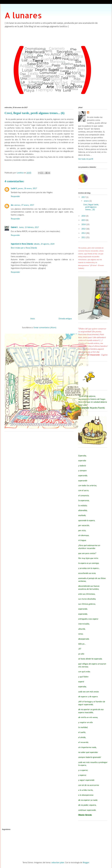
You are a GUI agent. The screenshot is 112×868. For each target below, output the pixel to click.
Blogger (86, 863)
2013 (83, 229)
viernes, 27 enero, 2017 (24, 205)
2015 (83, 220)
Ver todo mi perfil (85, 159)
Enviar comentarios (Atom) (44, 328)
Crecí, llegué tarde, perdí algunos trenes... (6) (91, 207)
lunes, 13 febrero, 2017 (29, 227)
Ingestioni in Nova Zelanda (22, 244)
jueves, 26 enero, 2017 (27, 189)
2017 (83, 197)
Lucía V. (14, 189)
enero (86, 201)
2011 (83, 238)
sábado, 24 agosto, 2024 (44, 244)
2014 (83, 225)
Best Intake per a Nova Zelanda (24, 248)
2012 (83, 233)
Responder (15, 196)
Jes (12, 205)
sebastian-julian (57, 863)
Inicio (32, 319)
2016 (83, 216)
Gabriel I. (14, 227)
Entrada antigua (65, 319)
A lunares (23, 15)
